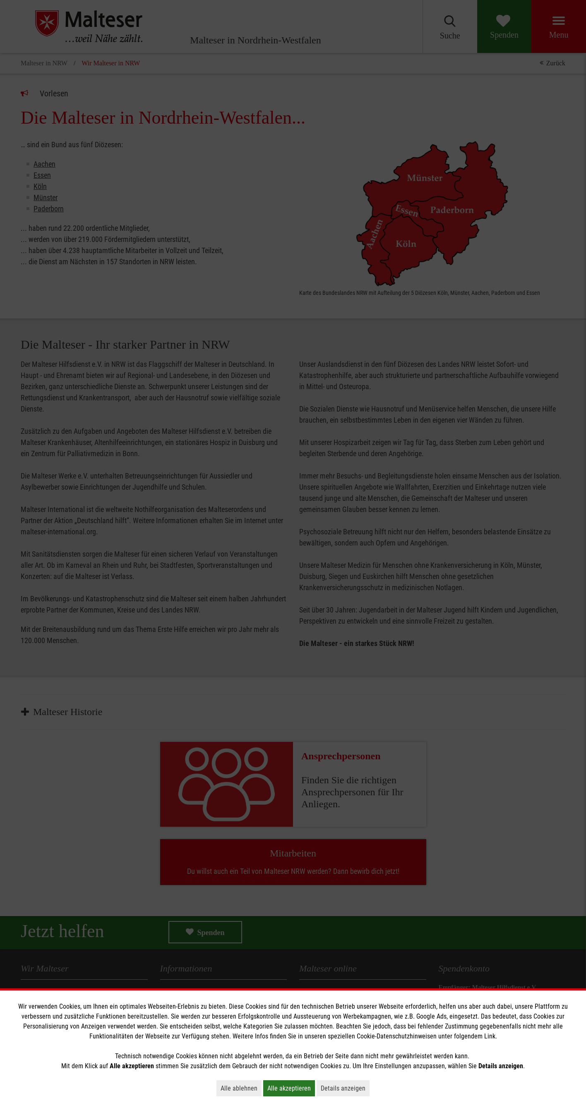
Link (489, 1036)
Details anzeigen (345, 1088)
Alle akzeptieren (291, 1088)
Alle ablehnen (241, 1088)
